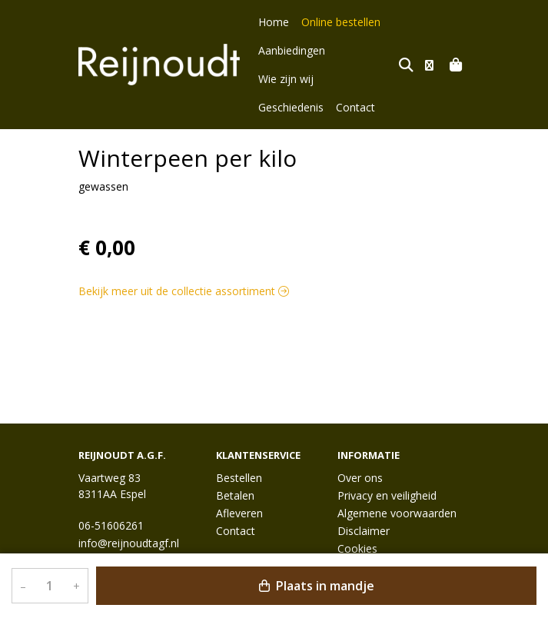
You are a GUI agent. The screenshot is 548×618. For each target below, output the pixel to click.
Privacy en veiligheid (387, 495)
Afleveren (239, 513)
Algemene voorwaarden (397, 513)
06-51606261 (111, 525)
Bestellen (239, 477)
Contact (355, 78)
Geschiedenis (291, 78)
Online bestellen (340, 22)
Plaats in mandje (316, 585)
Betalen (235, 495)
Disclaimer (363, 530)
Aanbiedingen (291, 50)
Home (273, 22)
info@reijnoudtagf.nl (128, 543)
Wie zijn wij (365, 50)
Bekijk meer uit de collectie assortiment (183, 262)
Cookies (357, 548)
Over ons (360, 477)
